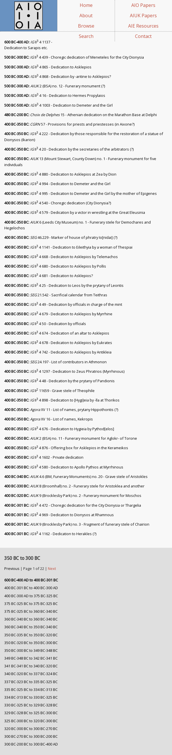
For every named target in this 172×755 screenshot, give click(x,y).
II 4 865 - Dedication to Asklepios (47, 67)
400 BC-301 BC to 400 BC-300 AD (31, 587)
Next (52, 568)
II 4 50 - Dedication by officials (45, 323)
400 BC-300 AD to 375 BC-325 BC (31, 595)
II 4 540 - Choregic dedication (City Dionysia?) (57, 202)
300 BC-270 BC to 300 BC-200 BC (31, 736)
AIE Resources (143, 26)
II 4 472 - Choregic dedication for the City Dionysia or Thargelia (72, 505)
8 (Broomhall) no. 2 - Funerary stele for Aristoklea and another (74, 486)
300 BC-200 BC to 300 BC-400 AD (31, 744)
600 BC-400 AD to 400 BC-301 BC (31, 580)
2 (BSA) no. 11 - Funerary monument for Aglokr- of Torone (70, 438)
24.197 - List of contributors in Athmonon (55, 361)
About (86, 15)
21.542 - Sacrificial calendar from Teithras (55, 294)
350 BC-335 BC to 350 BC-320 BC (31, 634)
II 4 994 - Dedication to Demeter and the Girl (57, 183)
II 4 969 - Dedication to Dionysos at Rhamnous (59, 514)
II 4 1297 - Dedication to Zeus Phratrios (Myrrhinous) (64, 371)
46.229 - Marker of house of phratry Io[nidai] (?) (60, 237)
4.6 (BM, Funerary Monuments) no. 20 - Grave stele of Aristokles (76, 476)
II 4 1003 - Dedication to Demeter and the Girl (58, 105)
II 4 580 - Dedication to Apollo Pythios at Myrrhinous (63, 467)
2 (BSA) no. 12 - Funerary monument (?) (54, 86)
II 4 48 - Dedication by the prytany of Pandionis (59, 380)
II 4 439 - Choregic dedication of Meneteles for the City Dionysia (74, 57)
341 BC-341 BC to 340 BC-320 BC (31, 665)
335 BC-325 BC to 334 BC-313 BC (31, 689)
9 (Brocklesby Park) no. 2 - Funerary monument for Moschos (72, 495)
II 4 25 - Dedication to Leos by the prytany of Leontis (64, 285)
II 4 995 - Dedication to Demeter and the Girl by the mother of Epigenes (80, 193)
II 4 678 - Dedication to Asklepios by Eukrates (58, 342)
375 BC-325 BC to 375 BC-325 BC (31, 603)
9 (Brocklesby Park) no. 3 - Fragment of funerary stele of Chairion (76, 524)
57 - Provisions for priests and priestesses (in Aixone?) (69, 124)
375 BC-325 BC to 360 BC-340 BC (31, 611)
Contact (143, 36)
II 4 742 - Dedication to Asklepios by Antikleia (58, 352)
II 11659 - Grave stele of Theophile (49, 390)
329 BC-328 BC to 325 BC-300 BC (31, 712)
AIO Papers (143, 5)
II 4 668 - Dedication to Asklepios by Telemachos (61, 256)
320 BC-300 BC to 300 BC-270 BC (31, 728)
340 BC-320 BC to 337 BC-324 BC (31, 673)
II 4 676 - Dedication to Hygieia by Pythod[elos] (59, 428)
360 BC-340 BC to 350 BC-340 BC (31, 626)
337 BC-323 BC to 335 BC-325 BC (31, 681)
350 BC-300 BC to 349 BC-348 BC (31, 650)
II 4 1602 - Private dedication (43, 457)
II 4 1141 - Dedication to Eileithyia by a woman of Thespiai (68, 247)
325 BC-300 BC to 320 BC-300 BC (31, 720)
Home (86, 5)
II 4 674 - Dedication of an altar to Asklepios (56, 333)
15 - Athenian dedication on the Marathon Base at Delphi (80, 114)
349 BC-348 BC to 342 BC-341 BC (31, 658)
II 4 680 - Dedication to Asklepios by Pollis (55, 266)
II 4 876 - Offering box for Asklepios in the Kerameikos (66, 447)
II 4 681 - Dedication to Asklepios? (48, 275)
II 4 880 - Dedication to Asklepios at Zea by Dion (60, 174)
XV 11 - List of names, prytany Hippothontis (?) (61, 409)
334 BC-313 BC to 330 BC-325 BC (31, 697)
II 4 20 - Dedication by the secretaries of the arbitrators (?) (69, 149)
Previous (12, 568)
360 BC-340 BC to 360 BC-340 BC (31, 619)
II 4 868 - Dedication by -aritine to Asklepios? (57, 76)
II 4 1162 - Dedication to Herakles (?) (50, 533)
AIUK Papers (143, 15)
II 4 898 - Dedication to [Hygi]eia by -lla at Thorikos (62, 400)
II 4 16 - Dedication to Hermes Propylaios (54, 95)
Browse (86, 26)
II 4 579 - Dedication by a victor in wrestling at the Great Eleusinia (74, 212)
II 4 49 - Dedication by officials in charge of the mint (63, 304)
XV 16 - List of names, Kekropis (48, 419)
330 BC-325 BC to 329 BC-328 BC (31, 705)
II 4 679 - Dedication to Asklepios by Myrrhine (58, 313)
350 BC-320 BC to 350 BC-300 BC (31, 642)
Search (86, 36)
